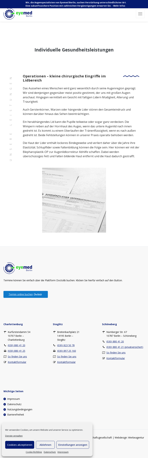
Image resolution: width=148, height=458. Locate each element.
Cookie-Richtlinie (34, 452)
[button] (140, 14)
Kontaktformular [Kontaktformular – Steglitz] (66, 362)
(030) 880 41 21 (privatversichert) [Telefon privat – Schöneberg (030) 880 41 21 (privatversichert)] (124, 347)
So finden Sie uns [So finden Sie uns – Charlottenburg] (17, 356)
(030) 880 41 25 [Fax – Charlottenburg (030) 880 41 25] (16, 350)
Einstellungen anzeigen (72, 444)
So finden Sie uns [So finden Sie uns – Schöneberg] (116, 352)
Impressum (63, 452)
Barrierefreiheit (15, 414)
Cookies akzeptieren (19, 444)
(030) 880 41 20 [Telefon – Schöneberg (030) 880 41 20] (115, 341)
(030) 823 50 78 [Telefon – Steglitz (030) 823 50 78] (66, 345)
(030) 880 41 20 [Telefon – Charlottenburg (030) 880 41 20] (16, 345)
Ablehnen (45, 444)
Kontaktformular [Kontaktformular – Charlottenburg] (17, 362)
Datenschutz (50, 452)
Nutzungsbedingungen (19, 409)
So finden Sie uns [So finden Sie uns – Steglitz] (66, 356)
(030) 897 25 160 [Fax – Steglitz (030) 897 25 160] (66, 350)
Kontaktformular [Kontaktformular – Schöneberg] (115, 358)
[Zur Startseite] (17, 267)
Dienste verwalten (14, 435)
